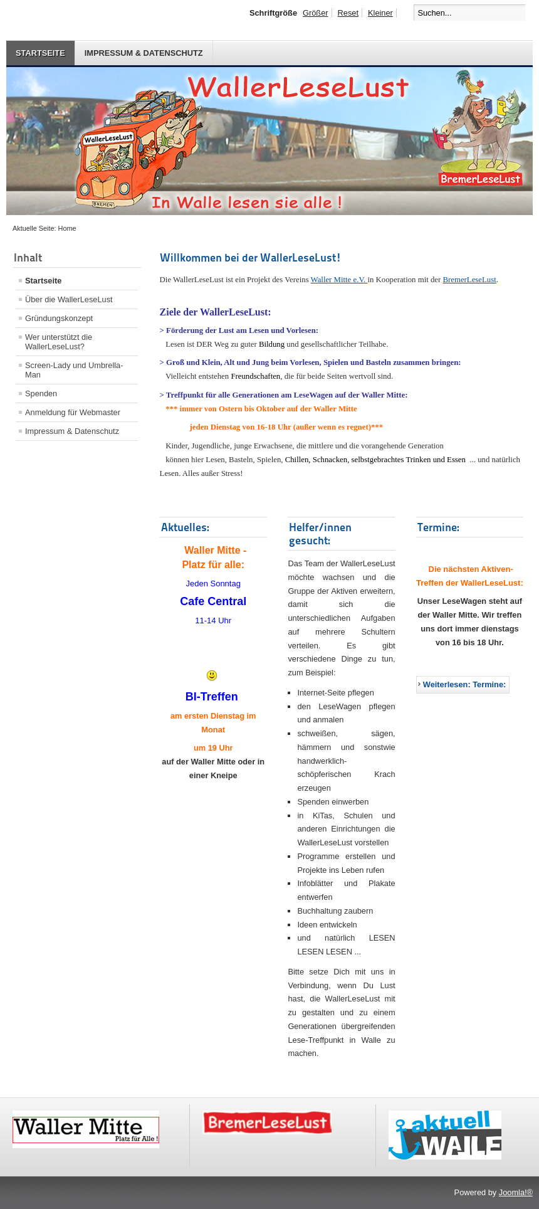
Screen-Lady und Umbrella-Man (74, 370)
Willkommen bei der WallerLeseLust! (251, 257)
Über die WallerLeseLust (69, 299)
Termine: (438, 527)
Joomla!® (516, 1192)
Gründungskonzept (59, 318)
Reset (348, 13)
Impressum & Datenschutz (144, 53)
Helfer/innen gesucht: (320, 533)
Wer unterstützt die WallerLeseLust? (58, 341)
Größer (315, 13)
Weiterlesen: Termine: (464, 684)
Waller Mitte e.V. (339, 279)
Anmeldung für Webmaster (72, 412)
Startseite (40, 53)
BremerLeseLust (469, 279)
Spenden (41, 393)
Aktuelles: (185, 527)
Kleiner (380, 13)
